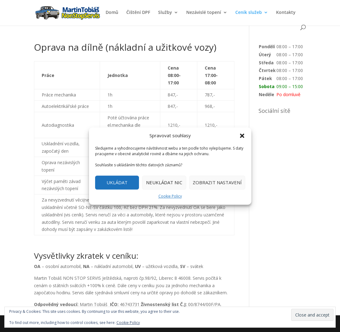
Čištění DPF (138, 12)
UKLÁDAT (117, 183)
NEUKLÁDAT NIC (164, 183)
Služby (165, 12)
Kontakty (286, 12)
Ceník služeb (248, 12)
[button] (242, 136)
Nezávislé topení (203, 12)
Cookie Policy (170, 196)
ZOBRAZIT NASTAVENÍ (217, 183)
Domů (112, 12)
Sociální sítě (274, 110)
